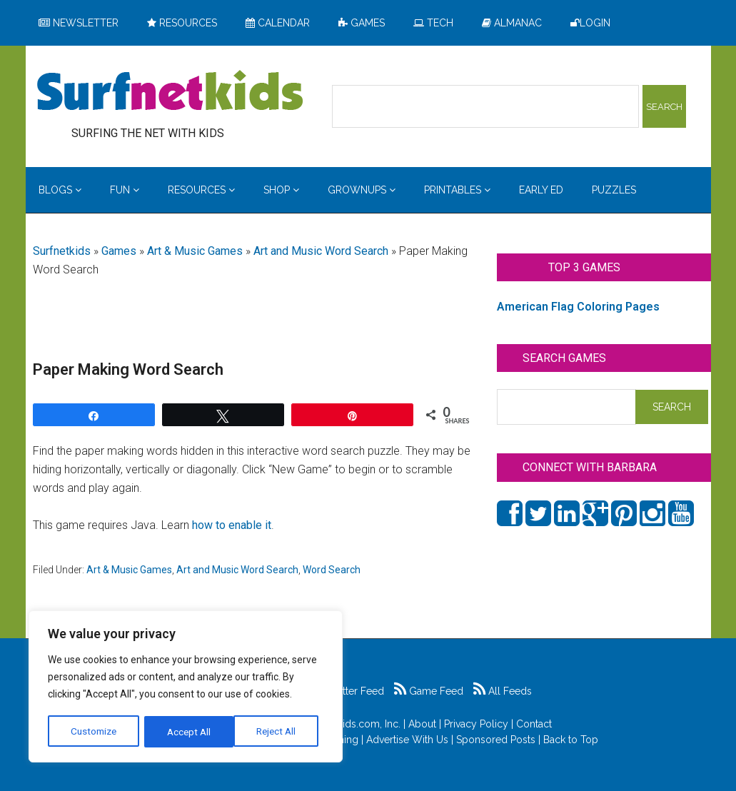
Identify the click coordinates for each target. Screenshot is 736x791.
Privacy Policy (476, 724)
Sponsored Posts (495, 739)
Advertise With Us (407, 739)
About (422, 724)
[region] (186, 687)
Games (118, 251)
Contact (534, 724)
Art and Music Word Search (320, 251)
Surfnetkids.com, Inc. (353, 724)
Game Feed (428, 691)
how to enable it (231, 525)
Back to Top (570, 739)
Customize (94, 731)
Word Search (332, 569)
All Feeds (502, 691)
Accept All (279, 731)
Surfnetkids (62, 251)
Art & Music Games (195, 251)
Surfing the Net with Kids (170, 92)
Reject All (187, 731)
